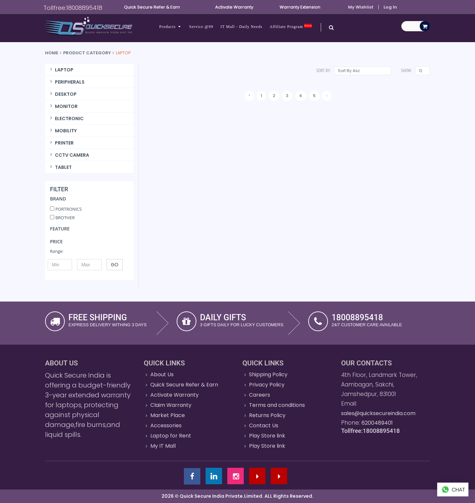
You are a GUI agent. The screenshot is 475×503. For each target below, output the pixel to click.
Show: (406, 70)
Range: (56, 251)
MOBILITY (62, 130)
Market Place (167, 415)
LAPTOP (60, 69)
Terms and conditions (277, 405)
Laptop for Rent (170, 435)
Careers (259, 395)
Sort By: (323, 70)
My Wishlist (360, 7)
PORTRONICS (66, 209)
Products (170, 26)
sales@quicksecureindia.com (378, 413)
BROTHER (62, 218)
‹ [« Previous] (249, 95)
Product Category (87, 53)
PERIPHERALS (66, 82)
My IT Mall (163, 446)
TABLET (60, 167)
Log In (390, 7)
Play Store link (267, 435)
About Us (162, 374)
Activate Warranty (174, 395)
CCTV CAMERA (68, 155)
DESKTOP (62, 94)
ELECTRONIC (66, 118)
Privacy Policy (267, 384)
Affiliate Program (291, 26)
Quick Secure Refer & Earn (184, 384)
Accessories (166, 425)
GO (114, 264)
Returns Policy (267, 415)
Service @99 (201, 26)
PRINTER (61, 143)
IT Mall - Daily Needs (241, 26)
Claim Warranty (170, 405)
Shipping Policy (268, 374)
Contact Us (263, 425)
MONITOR (63, 106)
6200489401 (377, 423)
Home (51, 53)
